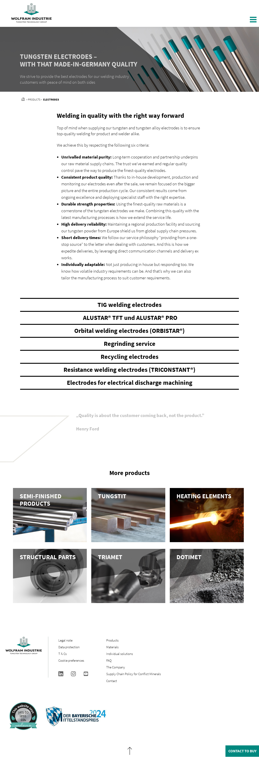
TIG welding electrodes (129, 305)
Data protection (69, 647)
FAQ (109, 660)
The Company (115, 667)
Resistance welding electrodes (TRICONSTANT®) (129, 370)
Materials (112, 647)
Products (112, 640)
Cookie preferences (71, 660)
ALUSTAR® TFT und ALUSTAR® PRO (129, 318)
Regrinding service (129, 344)
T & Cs (62, 654)
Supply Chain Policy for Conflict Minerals (133, 674)
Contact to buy (242, 751)
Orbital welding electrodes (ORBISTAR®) (129, 331)
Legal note (65, 640)
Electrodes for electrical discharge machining (129, 383)
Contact (111, 681)
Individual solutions (119, 654)
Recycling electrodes (129, 357)
